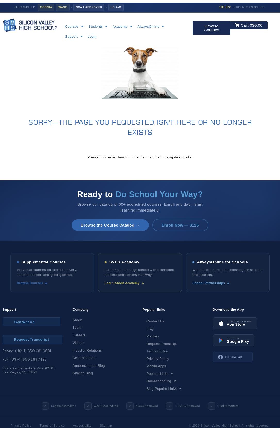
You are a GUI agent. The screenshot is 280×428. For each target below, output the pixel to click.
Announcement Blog (89, 366)
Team (77, 328)
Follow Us (230, 357)
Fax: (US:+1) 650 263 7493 (25, 359)
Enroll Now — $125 (180, 225)
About (77, 320)
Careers (79, 335)
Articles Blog (83, 373)
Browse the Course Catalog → (109, 225)
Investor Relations (87, 350)
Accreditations (84, 358)
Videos (78, 343)
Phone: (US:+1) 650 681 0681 (27, 351)
